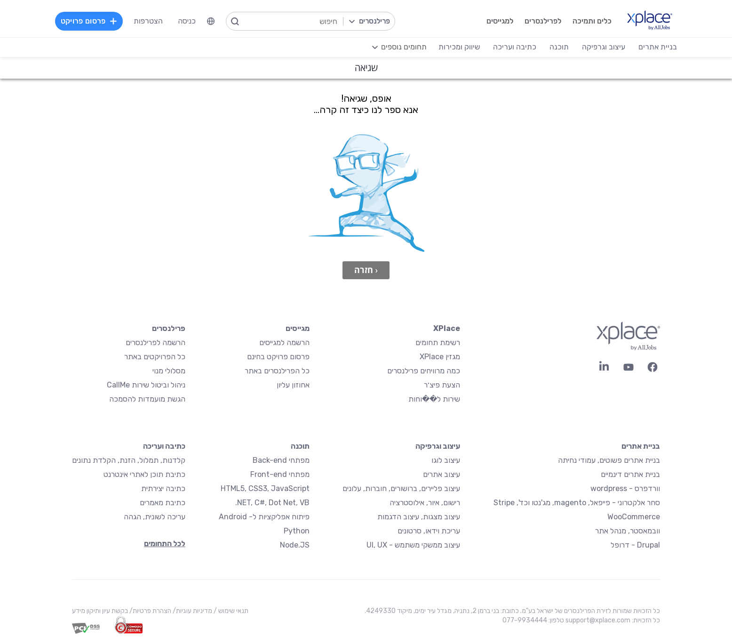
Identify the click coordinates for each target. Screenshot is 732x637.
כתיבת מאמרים (162, 502)
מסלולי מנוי (168, 370)
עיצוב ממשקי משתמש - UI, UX (413, 544)
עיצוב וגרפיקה (437, 446)
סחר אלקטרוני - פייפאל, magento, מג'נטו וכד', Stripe (576, 502)
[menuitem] (210, 21)
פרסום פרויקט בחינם (278, 356)
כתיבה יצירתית (163, 488)
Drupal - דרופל (635, 544)
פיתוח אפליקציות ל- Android (264, 516)
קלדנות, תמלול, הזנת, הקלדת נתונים (128, 460)
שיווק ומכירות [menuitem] (459, 46)
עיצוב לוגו (445, 460)
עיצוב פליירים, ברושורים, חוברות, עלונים (401, 488)
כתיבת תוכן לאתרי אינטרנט (144, 474)
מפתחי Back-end (281, 460)
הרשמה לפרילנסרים (155, 342)
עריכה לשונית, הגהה (154, 516)
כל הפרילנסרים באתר (277, 370)
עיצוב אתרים (441, 474)
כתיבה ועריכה (164, 446)
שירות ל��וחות (434, 399)
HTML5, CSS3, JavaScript (265, 488)
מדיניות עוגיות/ (191, 611)
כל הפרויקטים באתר (154, 356)
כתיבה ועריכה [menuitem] (514, 46)
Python (297, 530)
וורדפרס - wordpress (625, 488)
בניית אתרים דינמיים (630, 474)
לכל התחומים (164, 543)
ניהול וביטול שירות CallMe (146, 384)
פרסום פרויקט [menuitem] (89, 20)
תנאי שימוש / (230, 611)
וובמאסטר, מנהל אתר (627, 530)
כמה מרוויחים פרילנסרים (423, 370)
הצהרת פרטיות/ (149, 611)
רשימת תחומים (437, 342)
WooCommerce (633, 516)
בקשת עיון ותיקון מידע (100, 611)
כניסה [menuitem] (187, 20)
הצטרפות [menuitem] (148, 20)
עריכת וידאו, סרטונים (429, 530)
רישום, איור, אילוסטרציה (425, 502)
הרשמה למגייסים (284, 342)
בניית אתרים (640, 446)
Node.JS (295, 544)
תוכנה (300, 446)
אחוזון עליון (293, 384)
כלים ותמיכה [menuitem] (592, 20)
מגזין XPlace (440, 356)
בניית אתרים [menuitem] (657, 46)
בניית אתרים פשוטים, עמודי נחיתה (609, 460)
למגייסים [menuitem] (499, 20)
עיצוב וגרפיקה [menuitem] (603, 46)
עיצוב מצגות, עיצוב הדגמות (418, 516)
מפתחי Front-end (280, 474)
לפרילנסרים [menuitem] (543, 20)
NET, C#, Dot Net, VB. (272, 502)
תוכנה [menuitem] (559, 46)
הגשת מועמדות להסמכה (147, 399)
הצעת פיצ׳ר (442, 384)
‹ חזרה (366, 270)
